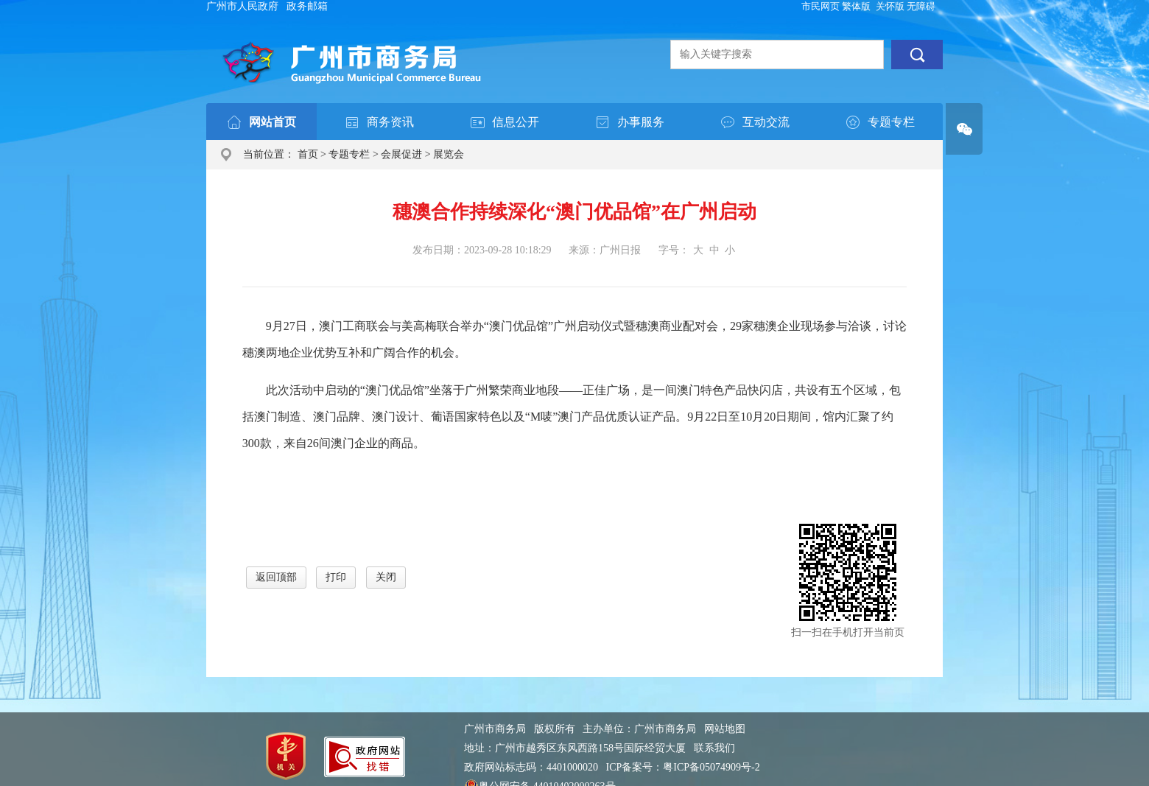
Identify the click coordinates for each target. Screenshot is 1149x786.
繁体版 (856, 6)
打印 (336, 577)
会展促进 (401, 154)
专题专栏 (349, 154)
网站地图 (724, 728)
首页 (308, 154)
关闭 (386, 577)
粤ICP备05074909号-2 (711, 767)
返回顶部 (276, 577)
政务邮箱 (307, 6)
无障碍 (921, 6)
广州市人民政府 (242, 6)
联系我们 (714, 748)
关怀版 (890, 6)
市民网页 (820, 6)
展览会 (448, 154)
